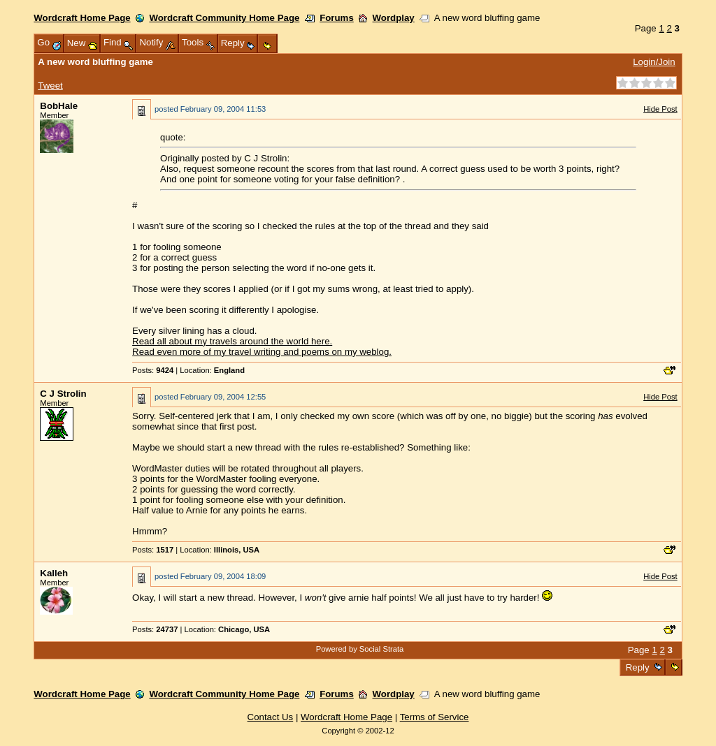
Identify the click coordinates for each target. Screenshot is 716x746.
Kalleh (54, 573)
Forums (337, 18)
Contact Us (271, 717)
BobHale (59, 106)
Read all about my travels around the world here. (232, 341)
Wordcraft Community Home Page (224, 18)
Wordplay (394, 18)
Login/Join (654, 62)
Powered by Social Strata (360, 649)
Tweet (50, 85)
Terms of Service (434, 717)
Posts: (152, 370)
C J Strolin (63, 393)
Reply (637, 667)
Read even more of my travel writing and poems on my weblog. (262, 351)
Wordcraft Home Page (82, 18)
